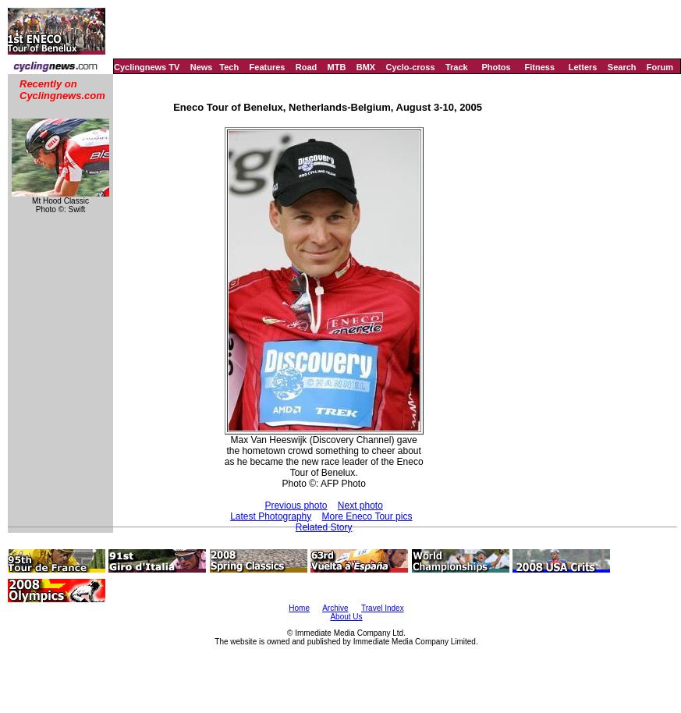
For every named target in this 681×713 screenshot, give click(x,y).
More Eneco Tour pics (367, 516)
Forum (660, 67)
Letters (583, 67)
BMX (365, 67)
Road (306, 67)
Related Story (324, 527)
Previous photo (295, 505)
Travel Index (382, 608)
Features (268, 67)
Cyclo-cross (410, 67)
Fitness (539, 67)
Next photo (360, 505)
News (201, 67)
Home (299, 608)
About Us (346, 616)
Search (622, 67)
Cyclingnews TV (146, 67)
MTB (337, 67)
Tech (229, 67)
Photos (495, 67)
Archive (335, 608)
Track (456, 67)
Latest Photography (270, 516)
